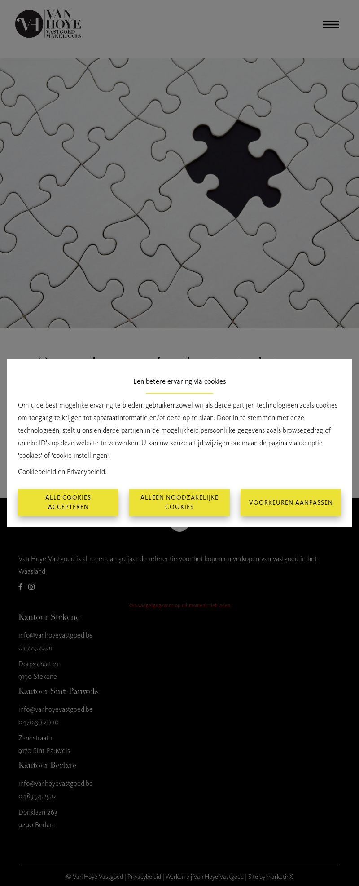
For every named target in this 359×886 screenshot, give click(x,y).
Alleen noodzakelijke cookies (179, 502)
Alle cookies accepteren (68, 502)
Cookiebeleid (37, 472)
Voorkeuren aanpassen (291, 502)
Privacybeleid (86, 472)
